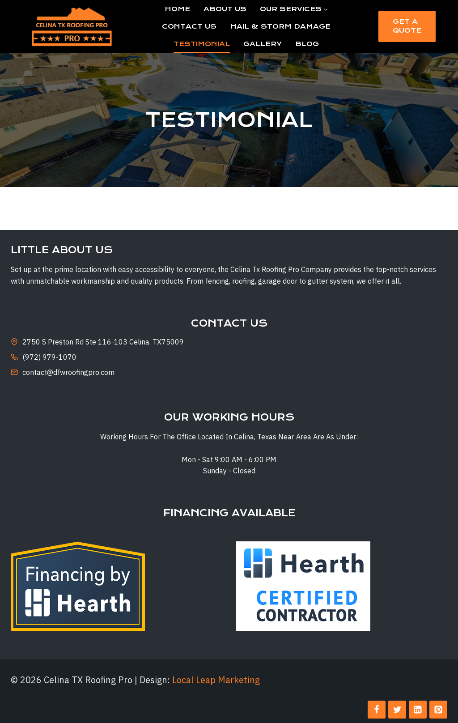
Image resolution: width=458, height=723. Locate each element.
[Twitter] (397, 710)
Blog (307, 44)
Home (177, 9)
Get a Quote (407, 25)
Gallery (262, 44)
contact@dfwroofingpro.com (68, 372)
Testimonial (202, 44)
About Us (225, 9)
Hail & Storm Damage (280, 26)
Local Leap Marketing (216, 680)
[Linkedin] (418, 710)
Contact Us (189, 26)
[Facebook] (377, 710)
